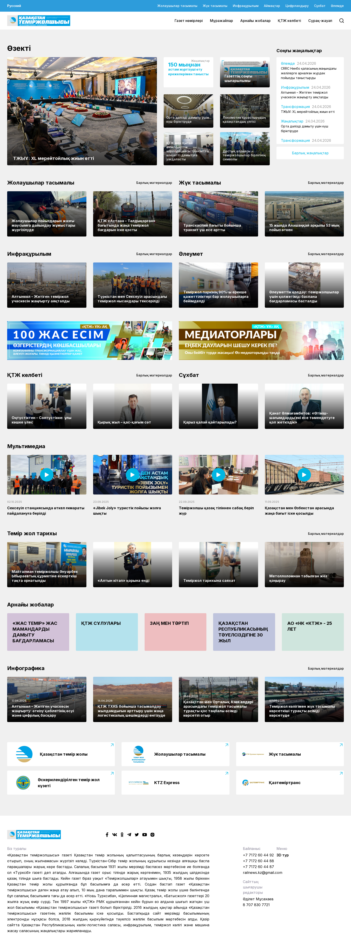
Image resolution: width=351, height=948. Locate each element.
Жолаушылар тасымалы (177, 6)
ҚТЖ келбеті (289, 20)
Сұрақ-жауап (320, 20)
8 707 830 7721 (256, 905)
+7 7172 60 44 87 (258, 866)
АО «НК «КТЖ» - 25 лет (309, 626)
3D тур (282, 855)
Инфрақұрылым (246, 6)
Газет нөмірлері (189, 20)
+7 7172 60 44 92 (258, 855)
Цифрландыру (297, 6)
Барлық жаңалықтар (310, 153)
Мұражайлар (221, 20)
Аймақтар (272, 6)
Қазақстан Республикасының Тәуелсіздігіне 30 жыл (243, 632)
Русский (14, 6)
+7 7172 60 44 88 (258, 861)
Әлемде (337, 6)
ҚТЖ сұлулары (101, 623)
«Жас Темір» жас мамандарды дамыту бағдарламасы (35, 632)
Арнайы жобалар (255, 20)
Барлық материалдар (154, 183)
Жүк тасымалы (215, 6)
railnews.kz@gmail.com (262, 872)
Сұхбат (319, 6)
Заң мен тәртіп (169, 623)
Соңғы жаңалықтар (299, 50)
